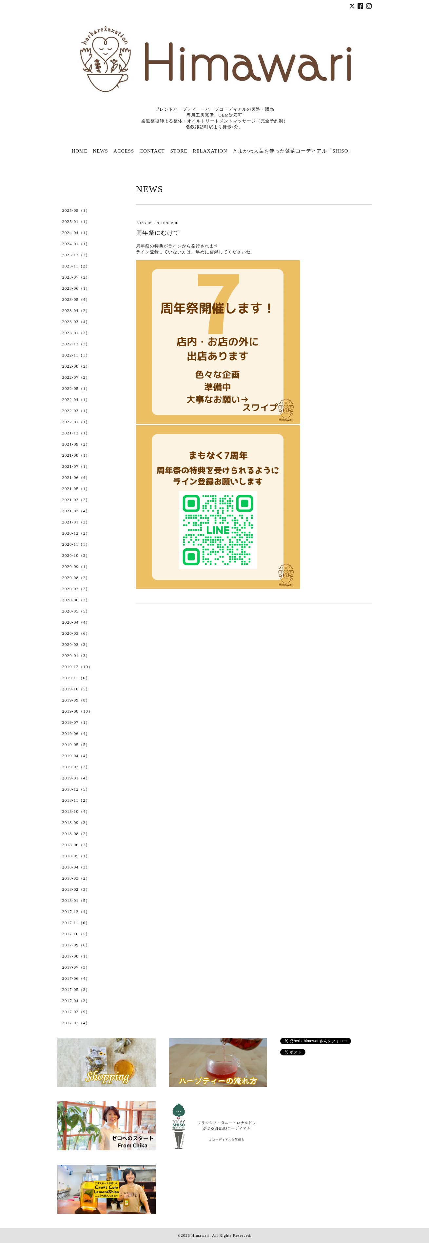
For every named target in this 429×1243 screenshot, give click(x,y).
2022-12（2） (76, 343)
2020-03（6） (76, 633)
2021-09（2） (76, 444)
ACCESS (124, 151)
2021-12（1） (76, 432)
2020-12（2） (76, 533)
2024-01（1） (76, 243)
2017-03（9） (76, 1011)
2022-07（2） (76, 377)
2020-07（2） (76, 588)
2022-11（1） (76, 355)
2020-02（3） (76, 644)
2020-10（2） (76, 555)
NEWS (100, 151)
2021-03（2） (76, 499)
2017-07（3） (76, 967)
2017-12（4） (76, 911)
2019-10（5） (76, 688)
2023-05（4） (76, 299)
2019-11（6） (76, 677)
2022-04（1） (76, 399)
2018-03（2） (76, 878)
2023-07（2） (76, 277)
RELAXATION (210, 151)
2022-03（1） (76, 410)
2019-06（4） (76, 733)
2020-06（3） (76, 599)
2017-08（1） (76, 956)
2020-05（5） (76, 611)
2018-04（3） (76, 867)
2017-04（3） (76, 1000)
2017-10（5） (76, 933)
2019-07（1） (76, 722)
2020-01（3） (76, 655)
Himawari (200, 1235)
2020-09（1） (76, 566)
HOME (79, 151)
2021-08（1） (76, 455)
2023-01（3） (76, 332)
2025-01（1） (76, 221)
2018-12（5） (76, 789)
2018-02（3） (76, 889)
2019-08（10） (77, 711)
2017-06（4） (76, 978)
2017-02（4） (76, 1022)
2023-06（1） (76, 288)
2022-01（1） (76, 421)
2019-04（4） (76, 755)
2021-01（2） (76, 522)
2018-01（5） (76, 900)
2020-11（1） (76, 544)
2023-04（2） (76, 310)
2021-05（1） (76, 488)
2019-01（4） (76, 778)
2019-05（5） (76, 744)
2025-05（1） (76, 210)
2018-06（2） (76, 844)
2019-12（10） (77, 666)
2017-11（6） (76, 922)
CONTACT (152, 151)
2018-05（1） (76, 855)
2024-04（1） (76, 232)
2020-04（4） (76, 622)
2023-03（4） (76, 321)
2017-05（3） (76, 989)
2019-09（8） (76, 700)
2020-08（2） (76, 577)
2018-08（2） (76, 833)
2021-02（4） (76, 510)
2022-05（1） (76, 388)
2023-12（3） (76, 254)
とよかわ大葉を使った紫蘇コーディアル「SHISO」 (293, 151)
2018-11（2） (76, 800)
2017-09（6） (76, 944)
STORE (178, 151)
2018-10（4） (76, 811)
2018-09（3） (76, 822)
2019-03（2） (76, 766)
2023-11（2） (76, 266)
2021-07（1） (76, 466)
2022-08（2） (76, 366)
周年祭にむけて (158, 232)
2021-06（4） (76, 477)
